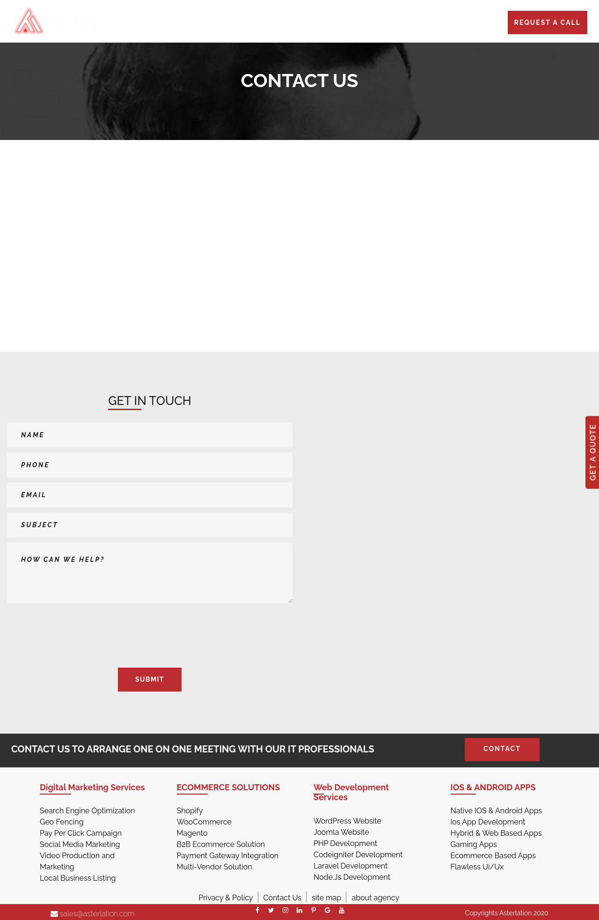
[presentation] (62, 631)
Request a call (547, 22)
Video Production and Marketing (77, 861)
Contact (502, 748)
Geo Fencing (62, 821)
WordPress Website (347, 821)
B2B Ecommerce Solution (221, 844)
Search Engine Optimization (87, 810)
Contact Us (282, 897)
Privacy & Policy (225, 897)
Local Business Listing (78, 878)
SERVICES (261, 24)
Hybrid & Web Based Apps (496, 833)
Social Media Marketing (80, 844)
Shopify (190, 810)
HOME (221, 24)
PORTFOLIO (349, 24)
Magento (192, 833)
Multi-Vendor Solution (214, 866)
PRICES (303, 24)
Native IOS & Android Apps (496, 810)
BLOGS (393, 24)
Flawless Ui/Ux (477, 866)
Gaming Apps (474, 844)
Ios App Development (488, 821)
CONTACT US (441, 24)
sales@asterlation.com (93, 913)
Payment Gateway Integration (228, 855)
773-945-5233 (129, 24)
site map (326, 897)
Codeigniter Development (358, 854)
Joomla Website (341, 832)
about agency (375, 897)
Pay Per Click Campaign (81, 833)
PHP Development (345, 843)
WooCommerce (204, 821)
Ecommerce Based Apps (493, 855)
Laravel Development (350, 865)
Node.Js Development (352, 877)
